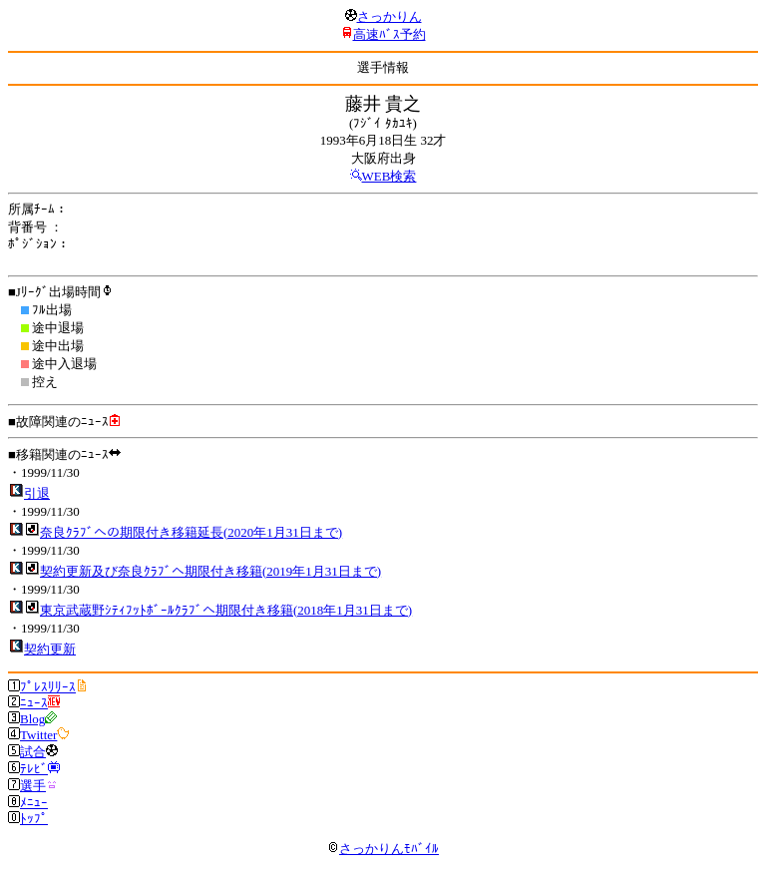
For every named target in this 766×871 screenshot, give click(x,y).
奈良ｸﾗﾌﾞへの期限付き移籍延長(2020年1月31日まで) (191, 532)
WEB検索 (389, 176)
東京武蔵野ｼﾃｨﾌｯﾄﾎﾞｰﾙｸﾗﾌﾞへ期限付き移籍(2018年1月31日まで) (226, 610)
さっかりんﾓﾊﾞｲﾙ (383, 848)
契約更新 (50, 649)
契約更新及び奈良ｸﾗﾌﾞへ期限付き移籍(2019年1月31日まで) (210, 571)
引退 (37, 493)
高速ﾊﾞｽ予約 (389, 34)
